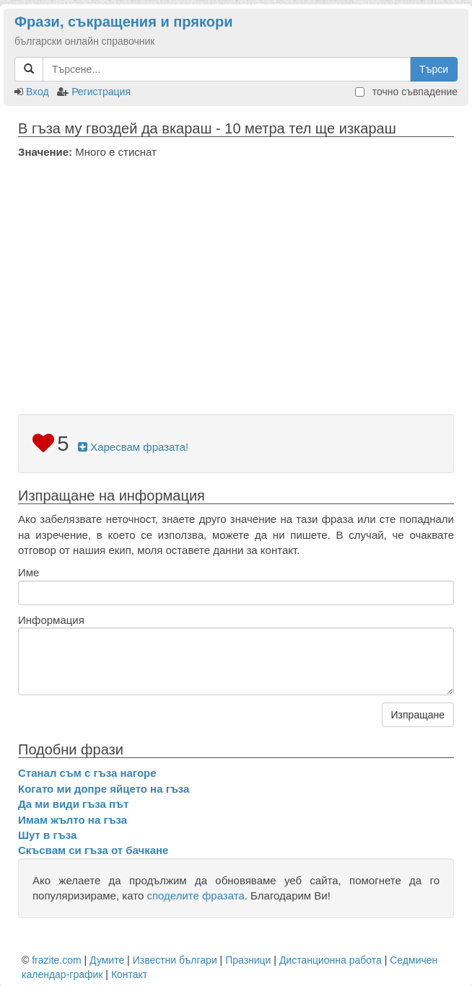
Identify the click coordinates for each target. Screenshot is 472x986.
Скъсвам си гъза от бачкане (93, 850)
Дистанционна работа (330, 960)
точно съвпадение (406, 91)
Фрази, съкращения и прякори (123, 22)
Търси (433, 69)
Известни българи (175, 960)
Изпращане (418, 715)
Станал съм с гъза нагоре (87, 773)
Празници (248, 960)
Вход (37, 91)
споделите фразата (195, 895)
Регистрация (101, 91)
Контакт (129, 974)
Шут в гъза (47, 835)
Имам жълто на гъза (72, 820)
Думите (106, 960)
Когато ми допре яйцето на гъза (103, 789)
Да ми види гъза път (73, 804)
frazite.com (56, 960)
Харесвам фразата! (133, 447)
